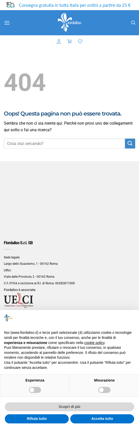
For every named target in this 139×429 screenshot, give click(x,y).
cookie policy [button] (94, 343)
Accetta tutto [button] (102, 419)
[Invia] (130, 143)
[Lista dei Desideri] (80, 41)
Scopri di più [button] (69, 407)
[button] (7, 22)
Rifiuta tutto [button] (37, 419)
